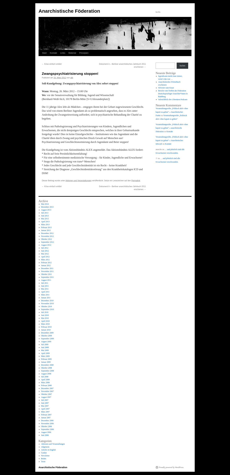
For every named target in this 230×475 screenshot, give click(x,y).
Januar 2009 (46, 362)
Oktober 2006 (46, 426)
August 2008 (46, 374)
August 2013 (46, 210)
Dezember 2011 (47, 268)
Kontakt (53, 53)
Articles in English (48, 450)
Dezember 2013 (47, 207)
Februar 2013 (46, 227)
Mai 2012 (45, 254)
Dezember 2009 (47, 333)
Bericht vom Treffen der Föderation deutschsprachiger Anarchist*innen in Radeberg (173, 94)
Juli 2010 (44, 312)
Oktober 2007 (46, 394)
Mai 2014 (45, 204)
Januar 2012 (46, 265)
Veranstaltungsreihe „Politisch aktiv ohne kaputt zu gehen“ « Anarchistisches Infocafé (172, 140)
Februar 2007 (46, 415)
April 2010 (45, 321)
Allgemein (45, 447)
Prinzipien (83, 53)
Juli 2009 (44, 344)
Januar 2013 (46, 230)
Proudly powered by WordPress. (171, 467)
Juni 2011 (45, 286)
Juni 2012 (45, 251)
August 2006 (46, 432)
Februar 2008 (46, 385)
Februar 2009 (46, 359)
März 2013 (45, 224)
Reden (43, 458)
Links (62, 53)
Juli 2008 (44, 377)
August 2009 (46, 341)
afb (71, 78)
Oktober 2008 (46, 368)
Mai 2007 (45, 406)
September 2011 (47, 277)
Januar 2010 (46, 330)
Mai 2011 (45, 289)
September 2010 (47, 309)
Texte (43, 461)
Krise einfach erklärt (51, 64)
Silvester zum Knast (166, 88)
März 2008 (45, 382)
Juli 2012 (44, 248)
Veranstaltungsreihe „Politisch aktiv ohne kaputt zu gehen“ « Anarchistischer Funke (172, 112)
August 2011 (46, 280)
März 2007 (45, 412)
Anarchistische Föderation (69, 11)
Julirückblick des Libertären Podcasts (173, 99)
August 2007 (46, 397)
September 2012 (47, 242)
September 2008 (47, 371)
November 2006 (47, 423)
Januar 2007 (46, 417)
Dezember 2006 (47, 420)
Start (44, 53)
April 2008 (45, 379)
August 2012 (46, 245)
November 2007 (47, 391)
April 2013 (45, 221)
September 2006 (47, 429)
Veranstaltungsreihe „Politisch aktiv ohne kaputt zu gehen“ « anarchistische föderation (172, 127)
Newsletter (45, 456)
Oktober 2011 (46, 274)
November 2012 (47, 236)
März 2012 (45, 259)
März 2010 (45, 324)
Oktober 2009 (46, 336)
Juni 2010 (45, 315)
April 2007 (45, 409)
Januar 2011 (46, 298)
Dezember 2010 (47, 300)
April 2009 (45, 353)
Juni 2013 (45, 216)
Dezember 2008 (47, 365)
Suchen (182, 66)
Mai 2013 (45, 219)
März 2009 (45, 356)
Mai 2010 (45, 318)
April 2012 (45, 257)
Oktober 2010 (46, 306)
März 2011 (45, 295)
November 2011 (47, 271)
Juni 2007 (45, 403)
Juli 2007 (44, 400)
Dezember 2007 (47, 388)
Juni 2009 (45, 347)
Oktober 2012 (46, 239)
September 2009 (47, 338)
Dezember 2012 (47, 233)
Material (72, 53)
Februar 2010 (46, 327)
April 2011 (45, 292)
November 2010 (47, 303)
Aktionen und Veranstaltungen (78, 180)
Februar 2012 (46, 262)
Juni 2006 (45, 435)
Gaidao (44, 453)
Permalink (135, 180)
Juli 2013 (44, 213)
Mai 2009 (45, 350)
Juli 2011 (44, 283)
